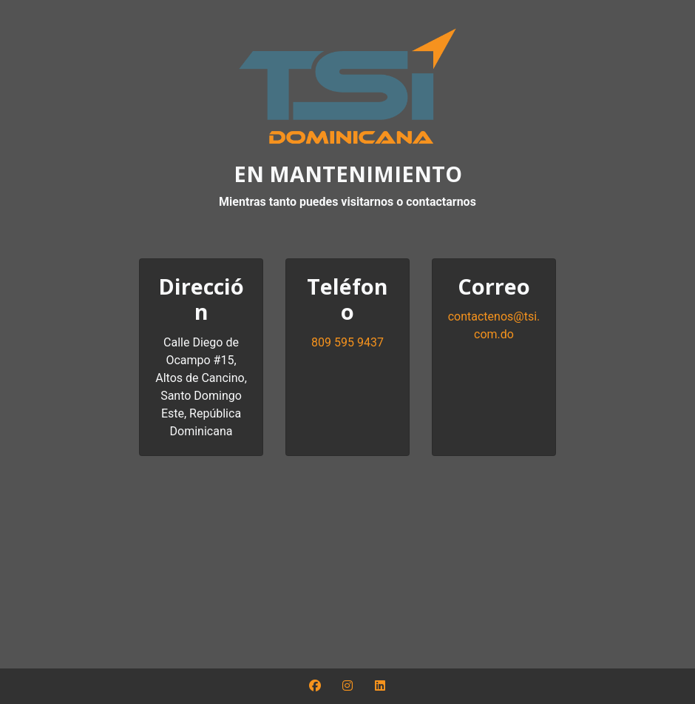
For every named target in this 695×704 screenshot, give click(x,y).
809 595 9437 (347, 342)
